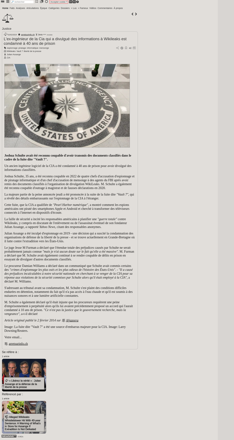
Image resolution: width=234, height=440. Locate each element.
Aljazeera (72, 320)
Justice (6, 28)
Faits (12, 8)
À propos (118, 8)
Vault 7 (19, 51)
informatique (32, 48)
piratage (22, 48)
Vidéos (92, 8)
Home (5, 8)
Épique (43, 8)
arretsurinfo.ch (28, 34)
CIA (8, 57)
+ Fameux (83, 8)
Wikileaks (11, 51)
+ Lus (74, 8)
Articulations (32, 8)
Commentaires (105, 8)
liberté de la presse (32, 51)
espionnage (12, 48)
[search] (22, 1)
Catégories (53, 8)
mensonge (44, 48)
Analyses (20, 8)
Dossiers (65, 8)
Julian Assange (14, 54)
